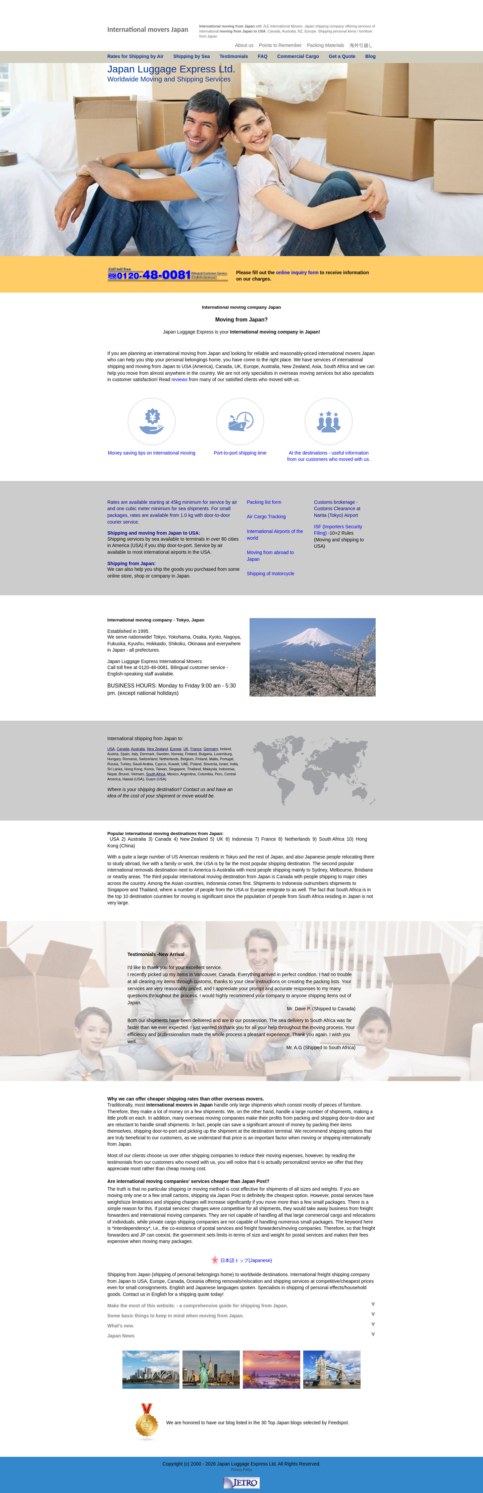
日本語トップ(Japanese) (246, 1260)
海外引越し (361, 45)
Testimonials (234, 56)
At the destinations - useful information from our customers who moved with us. (328, 452)
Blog (370, 56)
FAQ (263, 56)
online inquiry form (297, 272)
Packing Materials (325, 45)
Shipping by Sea (191, 56)
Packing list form (264, 502)
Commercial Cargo (298, 56)
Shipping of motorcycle (270, 573)
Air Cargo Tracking (266, 516)
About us (244, 45)
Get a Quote (342, 56)
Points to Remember (280, 45)
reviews (179, 379)
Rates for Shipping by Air (135, 56)
